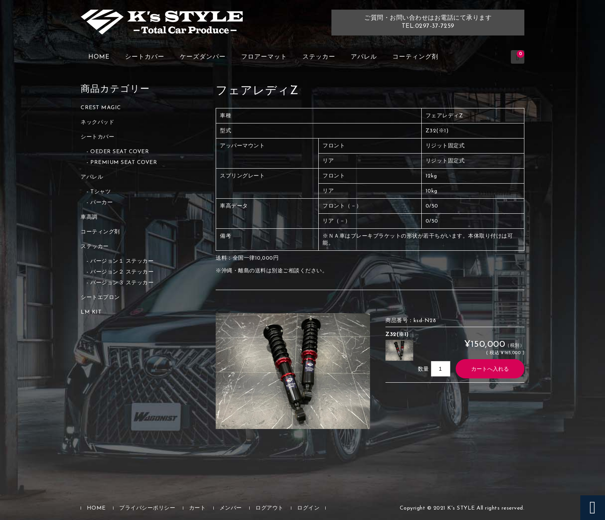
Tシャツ (100, 192)
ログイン (308, 508)
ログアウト (269, 508)
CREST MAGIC (101, 108)
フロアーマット (264, 57)
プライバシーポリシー (147, 508)
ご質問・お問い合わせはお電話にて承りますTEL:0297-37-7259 (428, 22)
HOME (99, 57)
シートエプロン (100, 298)
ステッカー (318, 57)
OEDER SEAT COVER (119, 152)
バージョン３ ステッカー (122, 283)
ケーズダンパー (203, 57)
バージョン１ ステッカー (122, 261)
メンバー (231, 508)
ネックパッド (97, 122)
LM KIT (91, 312)
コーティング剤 (415, 57)
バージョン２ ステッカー (122, 272)
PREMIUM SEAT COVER (123, 162)
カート (197, 508)
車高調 (89, 217)
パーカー (101, 203)
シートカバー (144, 57)
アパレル (364, 57)
